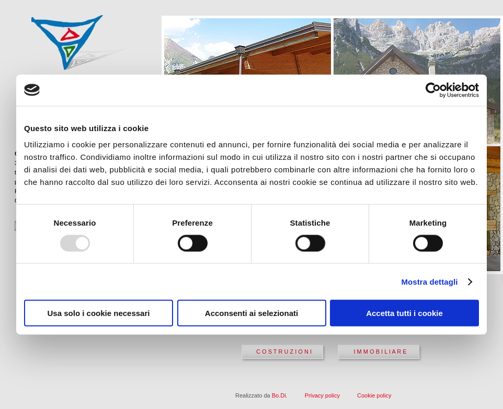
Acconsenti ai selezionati (251, 313)
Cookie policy (374, 395)
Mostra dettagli (429, 281)
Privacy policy (322, 395)
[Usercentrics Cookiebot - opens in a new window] (433, 90)
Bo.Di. (280, 395)
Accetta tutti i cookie (404, 313)
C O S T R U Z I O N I (284, 351)
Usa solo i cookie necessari (99, 313)
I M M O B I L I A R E (379, 351)
